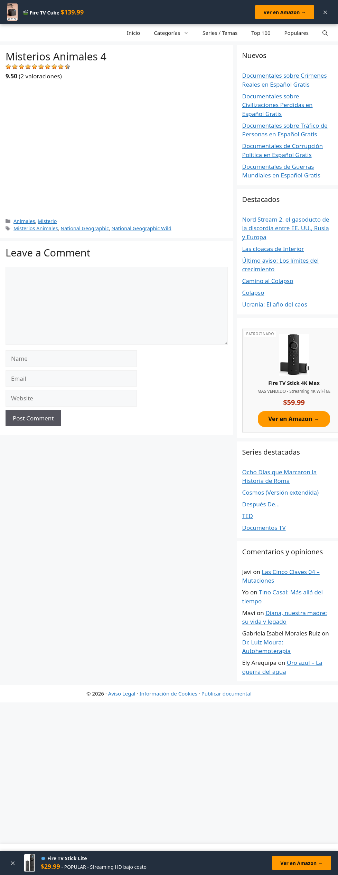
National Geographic (84, 228)
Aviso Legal (121, 693)
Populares (296, 32)
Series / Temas (220, 32)
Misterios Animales (35, 228)
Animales (24, 221)
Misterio (47, 221)
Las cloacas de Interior (273, 249)
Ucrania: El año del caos (274, 304)
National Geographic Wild (141, 228)
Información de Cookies (168, 693)
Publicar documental (226, 693)
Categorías (175, 33)
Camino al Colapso (267, 281)
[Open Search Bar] (325, 33)
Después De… (261, 504)
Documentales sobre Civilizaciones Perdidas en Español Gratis (277, 105)
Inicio (133, 32)
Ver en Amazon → (284, 12)
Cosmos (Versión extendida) (280, 492)
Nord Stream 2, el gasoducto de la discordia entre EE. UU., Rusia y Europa (285, 228)
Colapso (253, 292)
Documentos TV (264, 528)
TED (247, 516)
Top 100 (260, 32)
